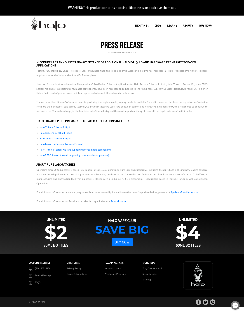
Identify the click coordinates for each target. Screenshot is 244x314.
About (187, 25)
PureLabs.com (118, 201)
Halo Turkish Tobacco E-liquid (55, 138)
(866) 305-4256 (42, 268)
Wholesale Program (115, 273)
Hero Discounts (113, 268)
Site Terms (73, 262)
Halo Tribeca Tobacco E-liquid (55, 127)
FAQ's (38, 282)
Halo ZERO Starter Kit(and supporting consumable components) (74, 155)
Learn (171, 25)
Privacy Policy (74, 268)
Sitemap (147, 279)
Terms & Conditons (77, 273)
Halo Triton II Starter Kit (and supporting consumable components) (76, 149)
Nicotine (141, 25)
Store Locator (150, 273)
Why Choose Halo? (152, 268)
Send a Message (43, 275)
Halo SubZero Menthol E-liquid (56, 132)
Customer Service (39, 262)
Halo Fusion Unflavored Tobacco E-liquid (61, 144)
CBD (157, 25)
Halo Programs (114, 262)
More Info (149, 262)
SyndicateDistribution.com (185, 192)
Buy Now (205, 25)
